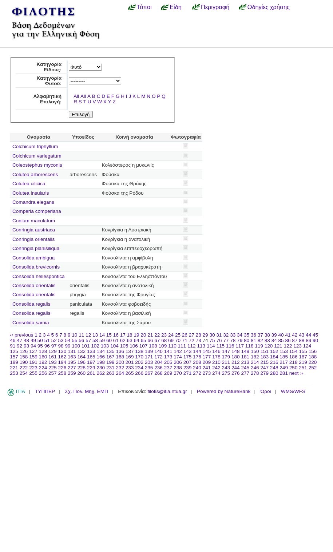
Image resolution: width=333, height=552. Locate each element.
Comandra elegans (33, 202)
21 (150, 335)
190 (24, 362)
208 (197, 362)
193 (52, 362)
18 (129, 335)
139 (149, 351)
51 (47, 340)
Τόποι (144, 7)
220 (313, 362)
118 (249, 346)
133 (91, 351)
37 (260, 335)
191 (33, 362)
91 (12, 346)
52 (54, 340)
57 (88, 340)
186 (293, 357)
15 (109, 335)
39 (274, 335)
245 (245, 367)
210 (216, 362)
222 (24, 367)
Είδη (176, 7)
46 (12, 340)
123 (297, 346)
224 (43, 367)
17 (123, 335)
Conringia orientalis (33, 239)
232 (120, 367)
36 (253, 335)
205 (168, 362)
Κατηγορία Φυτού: (49, 80)
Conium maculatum (33, 220)
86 (287, 340)
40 (281, 335)
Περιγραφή (215, 7)
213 (245, 362)
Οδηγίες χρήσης (268, 7)
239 (187, 367)
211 (226, 362)
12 (88, 335)
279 (264, 373)
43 (301, 335)
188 (313, 357)
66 (150, 340)
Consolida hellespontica (38, 276)
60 (109, 340)
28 (198, 335)
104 (114, 346)
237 (168, 367)
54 (67, 340)
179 (226, 357)
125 (14, 351)
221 (14, 367)
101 (86, 346)
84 (274, 340)
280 (274, 373)
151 (264, 351)
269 (168, 373)
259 (72, 373)
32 (226, 335)
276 (235, 373)
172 (158, 357)
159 (33, 357)
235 (149, 367)
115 (220, 346)
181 (245, 357)
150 (255, 351)
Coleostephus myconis (37, 165)
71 (184, 340)
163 (72, 357)
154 (293, 351)
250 (293, 367)
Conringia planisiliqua (35, 248)
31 (219, 335)
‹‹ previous (21, 335)
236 (158, 367)
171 (149, 357)
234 (139, 367)
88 (301, 340)
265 (130, 373)
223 (33, 367)
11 (81, 335)
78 (232, 340)
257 (52, 373)
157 (14, 357)
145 (207, 351)
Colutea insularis (30, 193)
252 (313, 367)
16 (116, 335)
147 (226, 351)
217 (284, 362)
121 (278, 346)
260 (81, 373)
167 (110, 357)
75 (212, 340)
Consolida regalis (31, 304)
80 (246, 340)
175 (187, 357)
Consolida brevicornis (36, 267)
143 (187, 351)
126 (24, 351)
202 (139, 362)
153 (284, 351)
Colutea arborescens (35, 174)
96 (47, 346)
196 (81, 362)
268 (158, 373)
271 (187, 373)
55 (74, 340)
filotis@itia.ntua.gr (167, 391)
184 (274, 357)
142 (178, 351)
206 (178, 362)
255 (33, 373)
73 (198, 340)
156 (313, 351)
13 (95, 335)
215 (264, 362)
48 (26, 340)
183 (264, 357)
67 (157, 340)
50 (40, 340)
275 (226, 373)
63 (129, 340)
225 (52, 367)
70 (178, 340)
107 (143, 346)
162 (62, 357)
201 (130, 362)
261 (91, 373)
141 (168, 351)
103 (105, 346)
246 (255, 367)
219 (303, 362)
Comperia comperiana (36, 211)
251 (303, 367)
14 (102, 335)
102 (95, 346)
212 (235, 362)
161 (52, 357)
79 (239, 340)
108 (153, 346)
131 (72, 351)
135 (110, 351)
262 (100, 373)
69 (171, 340)
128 (43, 351)
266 (139, 373)
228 (81, 367)
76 (219, 340)
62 (123, 340)
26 (184, 335)
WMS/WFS (293, 391)
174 (178, 357)
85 (281, 340)
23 (164, 335)
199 (110, 362)
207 (187, 362)
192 (43, 362)
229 (91, 367)
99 (67, 346)
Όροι (266, 391)
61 (116, 340)
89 (308, 340)
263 (110, 373)
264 (120, 373)
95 (40, 346)
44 (308, 335)
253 (14, 373)
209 (207, 362)
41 (287, 335)
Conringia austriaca (33, 230)
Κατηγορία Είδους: (49, 66)
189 (14, 362)
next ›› (296, 373)
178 (216, 357)
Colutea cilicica (28, 183)
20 (143, 335)
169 (130, 357)
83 (267, 340)
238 (178, 367)
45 (315, 335)
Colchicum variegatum (36, 156)
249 (284, 367)
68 (164, 340)
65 (143, 340)
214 (255, 362)
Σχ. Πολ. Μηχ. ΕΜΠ (86, 391)
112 (191, 346)
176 (197, 357)
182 (255, 357)
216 (274, 362)
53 (61, 340)
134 (100, 351)
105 (124, 346)
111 (182, 346)
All (76, 96)
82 (260, 340)
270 (178, 373)
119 (259, 346)
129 (52, 351)
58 (95, 340)
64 (136, 340)
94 (33, 346)
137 (130, 351)
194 (62, 362)
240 (197, 367)
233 (130, 367)
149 (245, 351)
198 (100, 362)
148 (235, 351)
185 (284, 357)
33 (232, 335)
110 (172, 346)
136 (120, 351)
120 (269, 346)
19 (136, 335)
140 (158, 351)
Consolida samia (30, 322)
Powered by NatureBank (223, 391)
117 (239, 346)
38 (267, 335)
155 (303, 351)
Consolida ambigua (33, 258)
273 (207, 373)
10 (74, 335)
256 (43, 373)
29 (205, 335)
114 (211, 346)
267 (149, 373)
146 (216, 351)
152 (274, 351)
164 (81, 357)
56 (81, 340)
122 (288, 346)
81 (253, 340)
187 (303, 357)
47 (19, 340)
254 (24, 373)
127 (33, 351)
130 (62, 351)
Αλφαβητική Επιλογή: (47, 99)
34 (239, 335)
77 (226, 340)
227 (72, 367)
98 (61, 346)
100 (76, 346)
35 (246, 335)
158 (24, 357)
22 (157, 335)
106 (134, 346)
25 (178, 335)
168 (120, 357)
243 (226, 367)
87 (294, 340)
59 (102, 340)
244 (235, 367)
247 (264, 367)
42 (294, 335)
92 (19, 346)
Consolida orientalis (34, 285)
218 (293, 362)
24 (171, 335)
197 (91, 362)
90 (315, 340)
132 (81, 351)
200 (120, 362)
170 (139, 357)
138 (139, 351)
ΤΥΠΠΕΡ (45, 391)
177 (207, 357)
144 (197, 351)
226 (62, 367)
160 (43, 357)
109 (163, 346)
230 (100, 367)
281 (284, 373)
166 (100, 357)
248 (274, 367)
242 (216, 367)
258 (62, 373)
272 (197, 373)
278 (255, 373)
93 (26, 346)
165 (91, 357)
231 (110, 367)
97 (54, 346)
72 (191, 340)
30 (212, 335)
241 (207, 367)
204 (158, 362)
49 (33, 340)
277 (245, 373)
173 (168, 357)
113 (201, 346)
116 (230, 346)
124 (307, 346)
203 (149, 362)
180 (235, 357)
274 (216, 373)
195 (72, 362)
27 (191, 335)
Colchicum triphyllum (35, 146)
